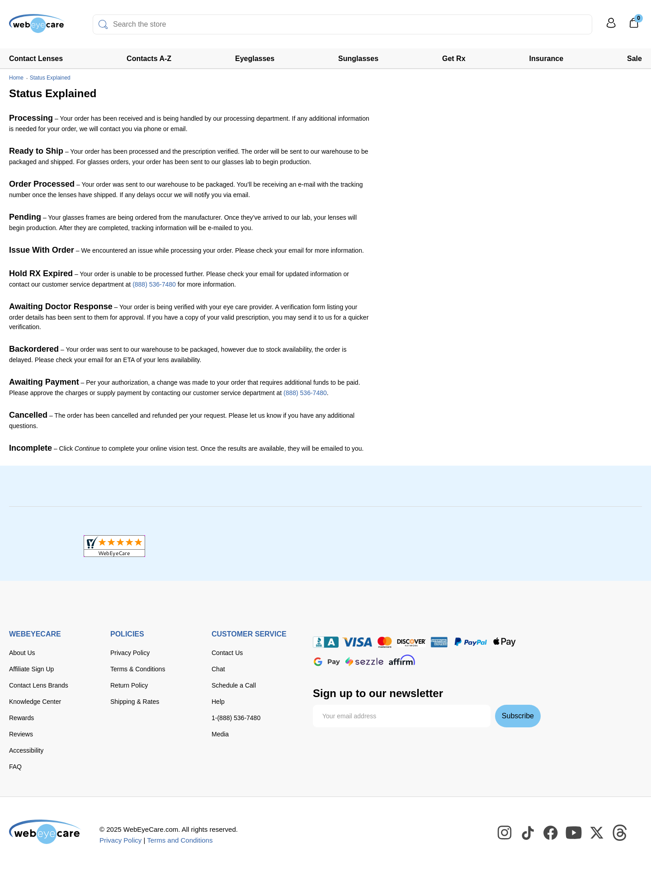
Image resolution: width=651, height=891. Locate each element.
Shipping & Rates (134, 701)
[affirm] (402, 659)
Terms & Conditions (137, 669)
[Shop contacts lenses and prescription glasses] (37, 27)
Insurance (546, 58)
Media (220, 734)
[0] (634, 26)
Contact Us (227, 652)
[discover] (411, 642)
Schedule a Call (234, 685)
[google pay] (327, 661)
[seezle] (364, 661)
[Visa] (357, 642)
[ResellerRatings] (536, 546)
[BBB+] (325, 546)
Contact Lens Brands (38, 685)
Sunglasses (358, 58)
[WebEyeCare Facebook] (551, 833)
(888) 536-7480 (154, 284)
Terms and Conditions (179, 840)
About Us (22, 652)
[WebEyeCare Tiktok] (528, 833)
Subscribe (518, 716)
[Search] (103, 24)
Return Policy (129, 685)
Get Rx (454, 58)
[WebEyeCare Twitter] (597, 833)
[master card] (384, 642)
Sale (634, 58)
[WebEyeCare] (45, 832)
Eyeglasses (254, 58)
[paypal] (471, 642)
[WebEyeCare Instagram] (505, 833)
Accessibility (26, 750)
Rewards (21, 717)
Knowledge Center (35, 701)
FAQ (15, 766)
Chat (218, 669)
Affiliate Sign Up (31, 669)
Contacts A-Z (149, 58)
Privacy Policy (130, 652)
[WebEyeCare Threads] (620, 833)
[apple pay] (504, 642)
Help (218, 701)
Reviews (21, 734)
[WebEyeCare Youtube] (574, 833)
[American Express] (439, 642)
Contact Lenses (36, 58)
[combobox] (342, 24)
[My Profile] (611, 27)
